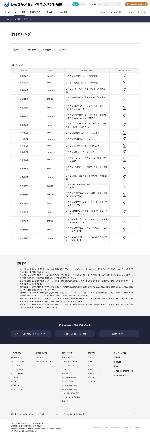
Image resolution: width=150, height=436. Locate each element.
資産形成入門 (35, 12)
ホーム (7, 12)
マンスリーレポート (69, 365)
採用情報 (91, 377)
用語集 (102, 12)
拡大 (82, 4)
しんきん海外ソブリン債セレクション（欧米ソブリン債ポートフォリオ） (86, 221)
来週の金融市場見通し (69, 377)
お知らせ (117, 357)
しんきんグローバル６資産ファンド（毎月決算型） (85, 90)
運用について (92, 365)
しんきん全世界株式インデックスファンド (83, 132)
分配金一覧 (14, 377)
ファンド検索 (15, 365)
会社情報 (63, 12)
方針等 (90, 369)
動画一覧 (65, 401)
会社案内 (91, 361)
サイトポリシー (43, 414)
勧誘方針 (14, 414)
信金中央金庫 (119, 375)
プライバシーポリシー (27, 414)
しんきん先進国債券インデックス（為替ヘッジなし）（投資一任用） (86, 238)
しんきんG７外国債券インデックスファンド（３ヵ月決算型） (86, 186)
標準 (75, 4)
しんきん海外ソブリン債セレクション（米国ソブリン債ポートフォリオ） (86, 212)
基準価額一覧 (15, 358)
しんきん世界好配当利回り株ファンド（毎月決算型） (86, 168)
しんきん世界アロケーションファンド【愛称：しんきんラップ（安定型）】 (86, 107)
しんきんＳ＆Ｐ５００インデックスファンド (84, 145)
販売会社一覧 (15, 385)
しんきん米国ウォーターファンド (80, 152)
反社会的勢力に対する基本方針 (74, 414)
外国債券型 (61, 50)
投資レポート (50, 12)
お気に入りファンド (17, 361)
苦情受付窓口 (92, 381)
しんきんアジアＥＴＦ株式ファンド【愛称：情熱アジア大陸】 (86, 160)
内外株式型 (32, 50)
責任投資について (94, 373)
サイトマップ (128, 12)
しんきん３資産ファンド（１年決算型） (83, 82)
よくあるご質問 (116, 12)
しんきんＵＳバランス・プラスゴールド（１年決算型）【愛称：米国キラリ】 (86, 125)
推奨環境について (119, 334)
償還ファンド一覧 (17, 389)
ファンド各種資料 (17, 373)
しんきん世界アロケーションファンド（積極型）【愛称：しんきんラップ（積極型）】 (86, 116)
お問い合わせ (141, 12)
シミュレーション (42, 361)
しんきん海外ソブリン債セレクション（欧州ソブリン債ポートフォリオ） (86, 203)
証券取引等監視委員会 (122, 371)
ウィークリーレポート (69, 361)
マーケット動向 (67, 381)
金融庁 (116, 366)
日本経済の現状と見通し (70, 385)
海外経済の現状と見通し (70, 389)
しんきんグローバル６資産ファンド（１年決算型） (85, 99)
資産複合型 (17, 50)
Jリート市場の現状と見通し (71, 397)
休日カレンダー (16, 381)
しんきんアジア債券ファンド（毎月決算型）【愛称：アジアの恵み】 (86, 194)
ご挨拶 (90, 358)
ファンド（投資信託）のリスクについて (31, 334)
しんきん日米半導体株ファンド (79, 139)
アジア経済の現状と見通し (71, 393)
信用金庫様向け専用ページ (137, 4)
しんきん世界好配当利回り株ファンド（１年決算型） (86, 177)
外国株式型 (47, 50)
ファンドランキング (17, 369)
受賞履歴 (117, 362)
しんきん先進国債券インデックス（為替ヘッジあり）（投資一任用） (86, 229)
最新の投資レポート (69, 358)
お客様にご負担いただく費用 (75, 334)
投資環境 (65, 373)
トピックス (66, 369)
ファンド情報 (19, 12)
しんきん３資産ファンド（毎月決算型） (83, 76)
